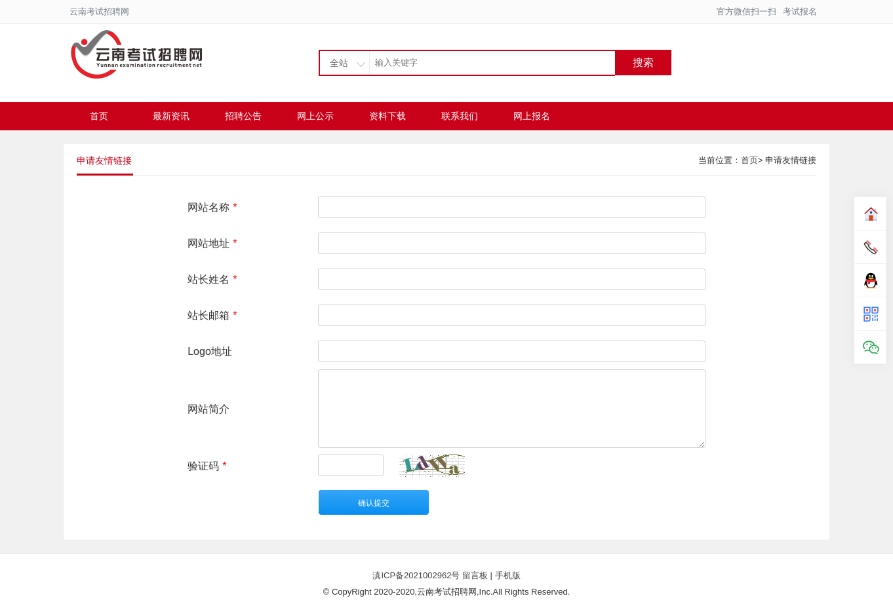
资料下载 (387, 116)
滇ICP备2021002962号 (417, 575)
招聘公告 (243, 116)
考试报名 (800, 11)
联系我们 (459, 116)
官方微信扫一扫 (746, 11)
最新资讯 (171, 116)
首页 (99, 116)
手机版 (508, 575)
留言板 (475, 575)
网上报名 (531, 116)
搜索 (643, 62)
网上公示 (315, 116)
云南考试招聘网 (99, 11)
